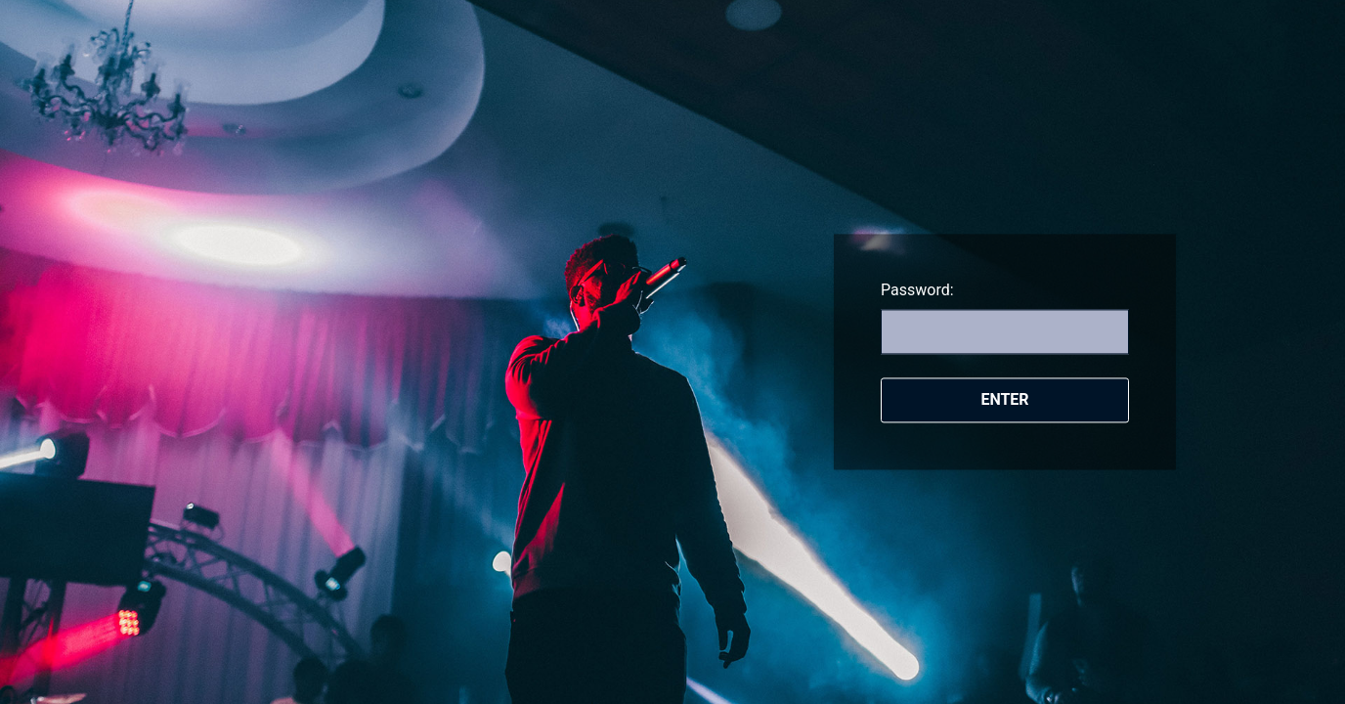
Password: (917, 290)
